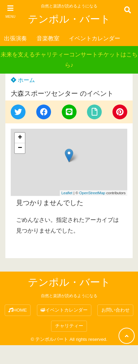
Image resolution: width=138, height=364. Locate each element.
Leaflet (67, 193)
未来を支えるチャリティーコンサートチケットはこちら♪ (69, 59)
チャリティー (69, 325)
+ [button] (20, 138)
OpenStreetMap (92, 193)
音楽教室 (48, 38)
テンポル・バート (69, 19)
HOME (17, 310)
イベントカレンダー (94, 38)
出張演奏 (15, 38)
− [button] (20, 148)
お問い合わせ (115, 310)
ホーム (23, 80)
